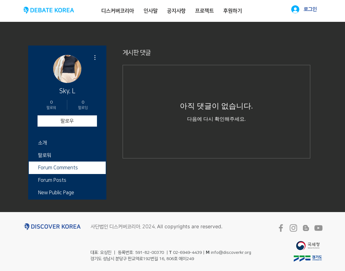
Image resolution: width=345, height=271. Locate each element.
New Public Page (56, 193)
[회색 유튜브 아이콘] (318, 228)
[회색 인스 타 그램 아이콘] (293, 228)
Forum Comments (58, 168)
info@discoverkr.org (231, 252)
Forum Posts (52, 180)
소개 (42, 143)
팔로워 (44, 155)
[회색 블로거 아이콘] (306, 228)
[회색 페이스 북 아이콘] (281, 228)
